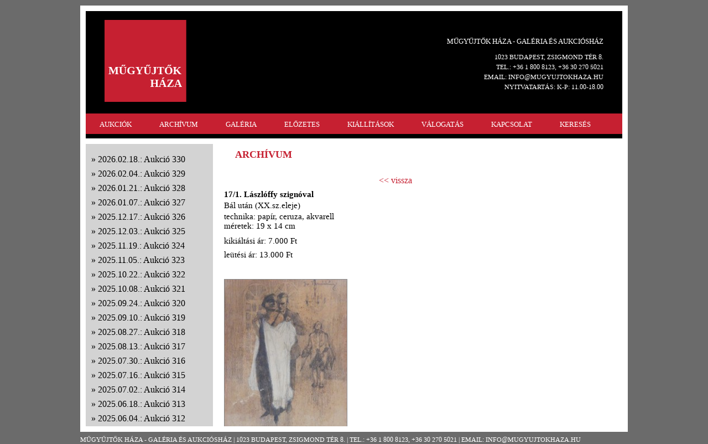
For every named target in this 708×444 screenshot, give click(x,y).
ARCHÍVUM (178, 124)
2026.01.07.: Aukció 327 (141, 202)
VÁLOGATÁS (442, 124)
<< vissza (395, 180)
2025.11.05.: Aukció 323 (141, 260)
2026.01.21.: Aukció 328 (141, 188)
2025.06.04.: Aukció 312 (141, 418)
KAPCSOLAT (511, 124)
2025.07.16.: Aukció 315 (141, 375)
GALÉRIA (241, 124)
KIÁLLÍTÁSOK (370, 124)
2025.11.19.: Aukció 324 (141, 245)
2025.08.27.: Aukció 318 (141, 332)
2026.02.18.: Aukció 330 (141, 159)
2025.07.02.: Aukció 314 (141, 389)
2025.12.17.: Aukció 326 (141, 217)
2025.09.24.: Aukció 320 (141, 303)
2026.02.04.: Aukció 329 (141, 173)
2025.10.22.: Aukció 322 (141, 274)
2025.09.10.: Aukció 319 (141, 317)
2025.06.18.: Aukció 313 (141, 404)
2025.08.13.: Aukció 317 (141, 346)
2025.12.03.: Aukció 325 (141, 231)
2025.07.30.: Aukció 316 (141, 360)
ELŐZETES (302, 124)
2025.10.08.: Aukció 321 (141, 289)
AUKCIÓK (116, 124)
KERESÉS (575, 124)
